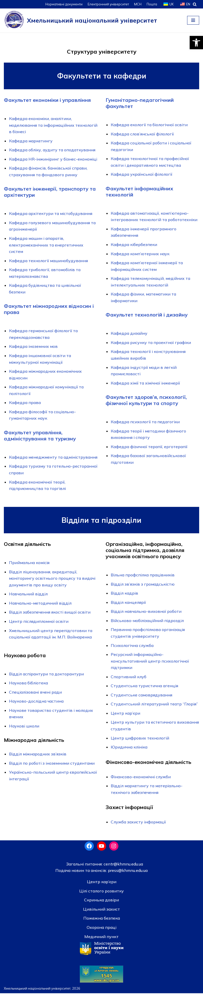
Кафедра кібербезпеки (134, 244)
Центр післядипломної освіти (38, 621)
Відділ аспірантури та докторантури (46, 674)
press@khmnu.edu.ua (127, 871)
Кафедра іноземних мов (33, 346)
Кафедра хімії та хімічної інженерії (145, 383)
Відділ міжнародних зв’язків (37, 754)
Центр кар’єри (125, 713)
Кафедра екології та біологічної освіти (149, 124)
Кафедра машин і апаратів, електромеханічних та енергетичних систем (46, 245)
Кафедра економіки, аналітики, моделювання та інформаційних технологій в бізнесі (53, 125)
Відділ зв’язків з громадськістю (143, 584)
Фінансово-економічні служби (141, 777)
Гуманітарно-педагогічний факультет (140, 103)
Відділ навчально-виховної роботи (146, 611)
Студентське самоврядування (141, 695)
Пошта (151, 4)
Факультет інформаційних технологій (139, 191)
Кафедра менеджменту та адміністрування (53, 457)
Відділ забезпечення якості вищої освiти (49, 612)
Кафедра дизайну (129, 333)
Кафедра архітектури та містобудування (50, 213)
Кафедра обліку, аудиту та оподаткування (52, 149)
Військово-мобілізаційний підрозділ (147, 621)
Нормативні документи (63, 4)
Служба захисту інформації (138, 822)
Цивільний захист (101, 909)
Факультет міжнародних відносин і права (49, 309)
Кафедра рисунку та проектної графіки (151, 342)
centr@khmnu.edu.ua (123, 864)
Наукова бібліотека (28, 683)
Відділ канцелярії (128, 602)
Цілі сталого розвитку (101, 891)
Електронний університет (107, 4)
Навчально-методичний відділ (40, 603)
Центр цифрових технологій (140, 738)
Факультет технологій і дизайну (147, 315)
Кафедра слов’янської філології (142, 133)
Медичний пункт (101, 937)
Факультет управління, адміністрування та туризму (40, 435)
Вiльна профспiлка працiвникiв (143, 575)
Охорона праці (101, 928)
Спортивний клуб (128, 677)
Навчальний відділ (28, 594)
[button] (196, 42)
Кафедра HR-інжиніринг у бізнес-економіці (53, 159)
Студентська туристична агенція (144, 686)
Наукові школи (24, 726)
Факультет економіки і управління (47, 100)
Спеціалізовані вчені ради (35, 692)
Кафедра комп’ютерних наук (140, 253)
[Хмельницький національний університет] (80, 20)
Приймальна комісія (29, 563)
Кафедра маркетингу (31, 140)
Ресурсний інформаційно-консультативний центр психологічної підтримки (150, 661)
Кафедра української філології (141, 174)
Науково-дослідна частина (36, 701)
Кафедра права (25, 403)
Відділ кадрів (124, 593)
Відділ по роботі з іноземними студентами (52, 763)
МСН (137, 4)
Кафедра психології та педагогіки (145, 422)
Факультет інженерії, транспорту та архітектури (50, 192)
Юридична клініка (129, 747)
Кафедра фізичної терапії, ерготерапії (149, 446)
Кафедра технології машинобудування (48, 260)
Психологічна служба (132, 645)
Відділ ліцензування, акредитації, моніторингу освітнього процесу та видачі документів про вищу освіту (52, 579)
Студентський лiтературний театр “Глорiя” (154, 704)
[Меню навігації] (193, 20)
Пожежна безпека (101, 919)
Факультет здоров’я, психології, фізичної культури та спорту (146, 400)
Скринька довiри (101, 900)
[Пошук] (195, 4)
